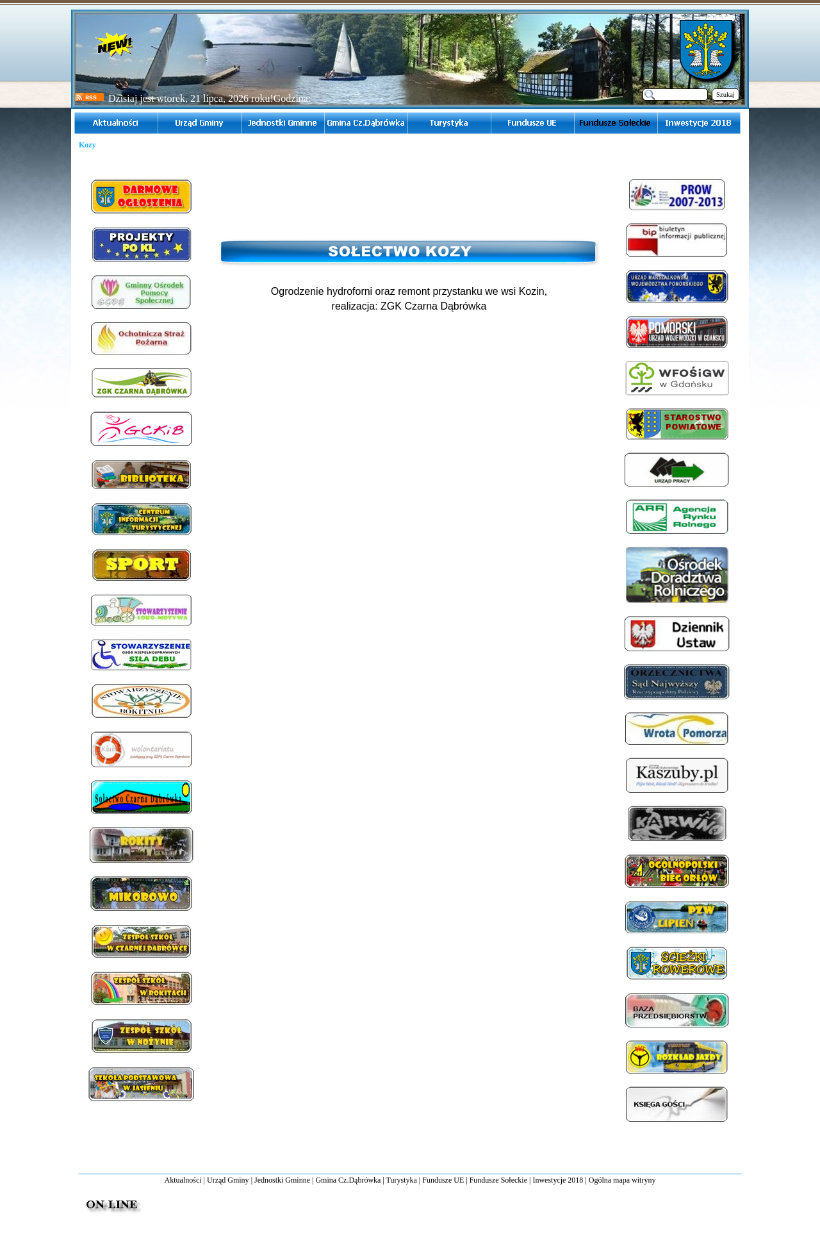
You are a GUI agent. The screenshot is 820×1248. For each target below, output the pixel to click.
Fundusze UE (443, 1180)
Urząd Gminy (228, 1180)
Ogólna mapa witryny (622, 1180)
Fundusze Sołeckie (498, 1180)
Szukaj (725, 94)
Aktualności (183, 1180)
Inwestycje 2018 (557, 1180)
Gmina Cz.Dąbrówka (348, 1180)
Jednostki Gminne (282, 1180)
